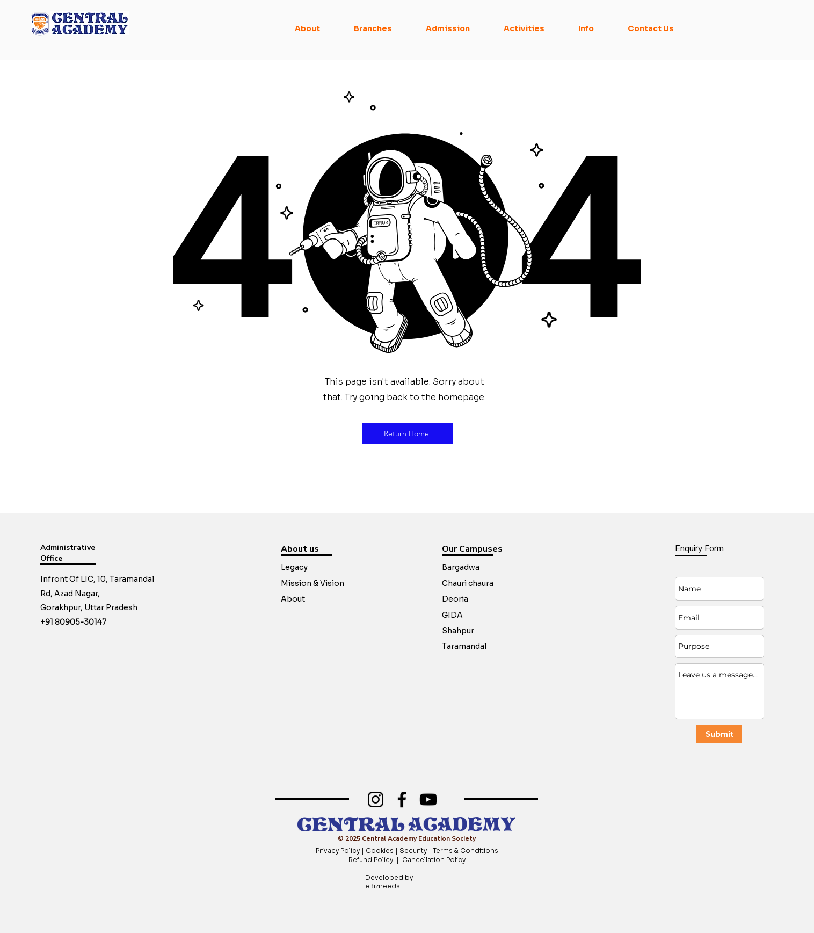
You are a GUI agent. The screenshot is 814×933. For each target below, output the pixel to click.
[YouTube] (428, 799)
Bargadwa (460, 567)
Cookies (380, 851)
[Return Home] (407, 433)
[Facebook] (401, 799)
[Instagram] (375, 799)
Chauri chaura (467, 583)
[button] (307, 28)
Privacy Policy (338, 851)
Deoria (455, 599)
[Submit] (719, 734)
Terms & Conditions (465, 851)
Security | (416, 851)
